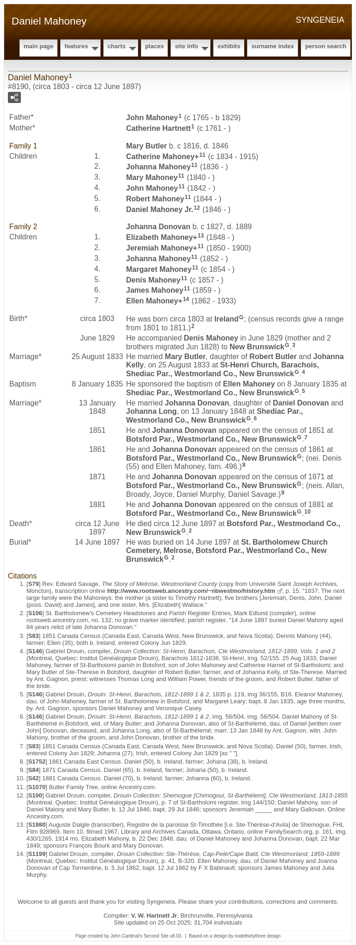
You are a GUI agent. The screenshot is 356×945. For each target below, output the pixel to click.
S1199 (37, 853)
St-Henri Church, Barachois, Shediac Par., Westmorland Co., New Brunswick (222, 369)
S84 (33, 769)
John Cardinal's (126, 936)
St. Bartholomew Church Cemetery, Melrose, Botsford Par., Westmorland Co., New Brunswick (227, 550)
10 (308, 511)
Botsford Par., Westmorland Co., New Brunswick (211, 439)
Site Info (186, 46)
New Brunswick (256, 346)
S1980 (37, 824)
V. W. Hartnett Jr (154, 915)
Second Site (156, 936)
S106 (35, 613)
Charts (117, 46)
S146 (35, 651)
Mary (146, 146)
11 (202, 155)
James (155, 290)
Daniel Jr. (159, 209)
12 (197, 208)
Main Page (38, 46)
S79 (33, 583)
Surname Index (272, 46)
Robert (155, 199)
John (152, 118)
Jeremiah (159, 248)
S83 (33, 635)
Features (76, 46)
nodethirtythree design (257, 936)
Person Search (325, 46)
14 (186, 299)
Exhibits (228, 46)
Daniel (301, 403)
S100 (35, 795)
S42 (33, 778)
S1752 (37, 761)
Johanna (158, 167)
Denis (153, 279)
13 (200, 235)
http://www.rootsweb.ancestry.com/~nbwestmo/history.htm (191, 590)
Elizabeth (159, 237)
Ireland (226, 319)
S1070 (37, 787)
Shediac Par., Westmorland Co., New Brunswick (210, 393)
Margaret (158, 269)
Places (154, 46)
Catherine (158, 128)
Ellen (152, 301)
